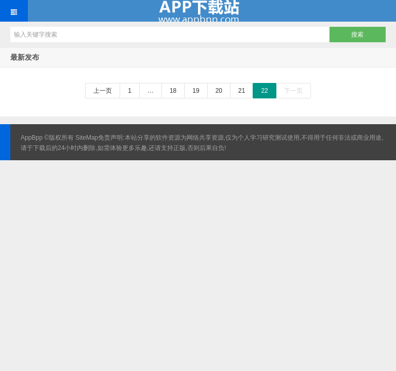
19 (195, 90)
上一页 (102, 90)
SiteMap (86, 137)
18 (173, 90)
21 (241, 90)
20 (219, 90)
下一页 (293, 90)
